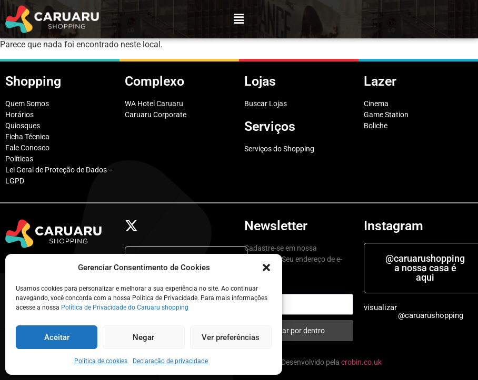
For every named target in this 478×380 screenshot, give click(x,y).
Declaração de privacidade (170, 361)
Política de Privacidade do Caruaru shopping (124, 307)
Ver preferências (231, 337)
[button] (266, 267)
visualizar (380, 307)
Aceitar (56, 337)
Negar (143, 337)
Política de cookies (100, 361)
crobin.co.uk (361, 362)
